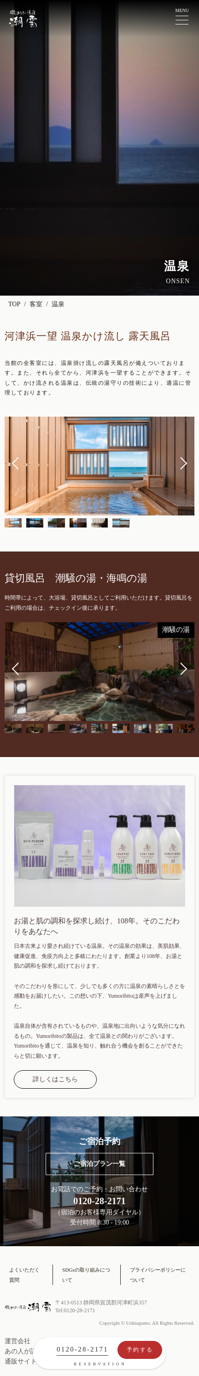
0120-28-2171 (82, 1349)
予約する (140, 1349)
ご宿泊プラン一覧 (99, 1163)
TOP (14, 304)
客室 (35, 304)
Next (180, 463)
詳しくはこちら (55, 1079)
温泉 (58, 304)
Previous (18, 463)
